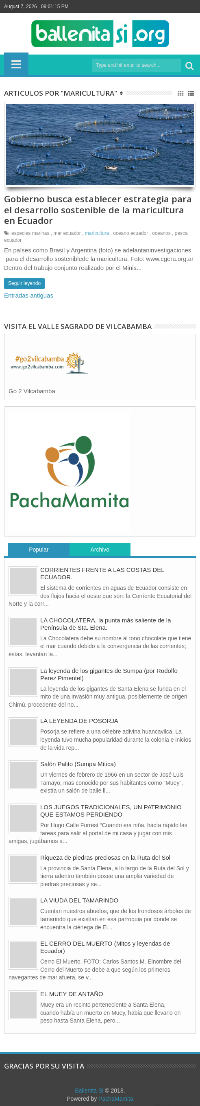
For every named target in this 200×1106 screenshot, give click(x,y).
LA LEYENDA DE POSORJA (79, 720)
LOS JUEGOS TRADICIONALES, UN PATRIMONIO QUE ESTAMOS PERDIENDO (111, 811)
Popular (38, 549)
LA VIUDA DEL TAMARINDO (79, 900)
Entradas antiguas (28, 295)
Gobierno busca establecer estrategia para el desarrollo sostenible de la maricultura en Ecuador (98, 209)
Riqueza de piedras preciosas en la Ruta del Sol (105, 857)
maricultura (97, 233)
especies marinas (30, 233)
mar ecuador (66, 233)
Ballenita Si (89, 1090)
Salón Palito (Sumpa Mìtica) (78, 763)
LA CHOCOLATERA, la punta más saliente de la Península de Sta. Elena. (105, 624)
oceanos (161, 233)
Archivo (99, 549)
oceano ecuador (130, 233)
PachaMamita (115, 1098)
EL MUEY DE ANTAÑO (71, 993)
